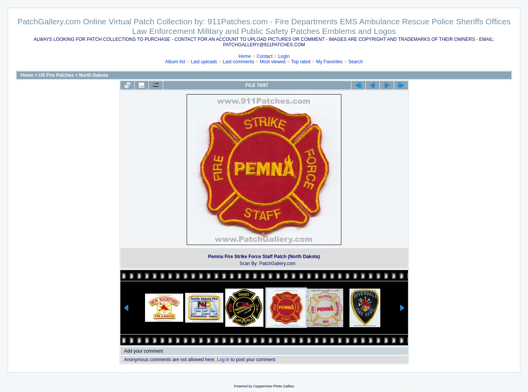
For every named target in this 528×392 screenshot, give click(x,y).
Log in (223, 359)
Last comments (238, 61)
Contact (264, 56)
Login (283, 56)
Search (355, 61)
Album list (175, 61)
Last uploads (204, 61)
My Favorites (329, 61)
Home (244, 56)
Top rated (300, 61)
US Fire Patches (56, 75)
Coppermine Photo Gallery (273, 386)
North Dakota (93, 75)
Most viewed (273, 61)
